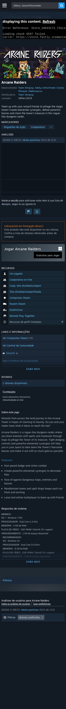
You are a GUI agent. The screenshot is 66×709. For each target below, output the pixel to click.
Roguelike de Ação (14, 129)
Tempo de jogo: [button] (12, 630)
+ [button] (51, 129)
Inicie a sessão (10, 202)
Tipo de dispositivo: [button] (39, 646)
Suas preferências (42, 606)
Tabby (38, 89)
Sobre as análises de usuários (15, 606)
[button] (33, 142)
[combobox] (35, 5)
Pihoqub (22, 93)
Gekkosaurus (35, 93)
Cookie (60, 89)
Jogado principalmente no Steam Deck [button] (25, 635)
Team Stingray (25, 89)
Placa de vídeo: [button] (12, 646)
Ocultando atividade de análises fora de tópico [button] (30, 624)
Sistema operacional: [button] (15, 640)
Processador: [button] (41, 640)
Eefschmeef (49, 89)
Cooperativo (38, 129)
